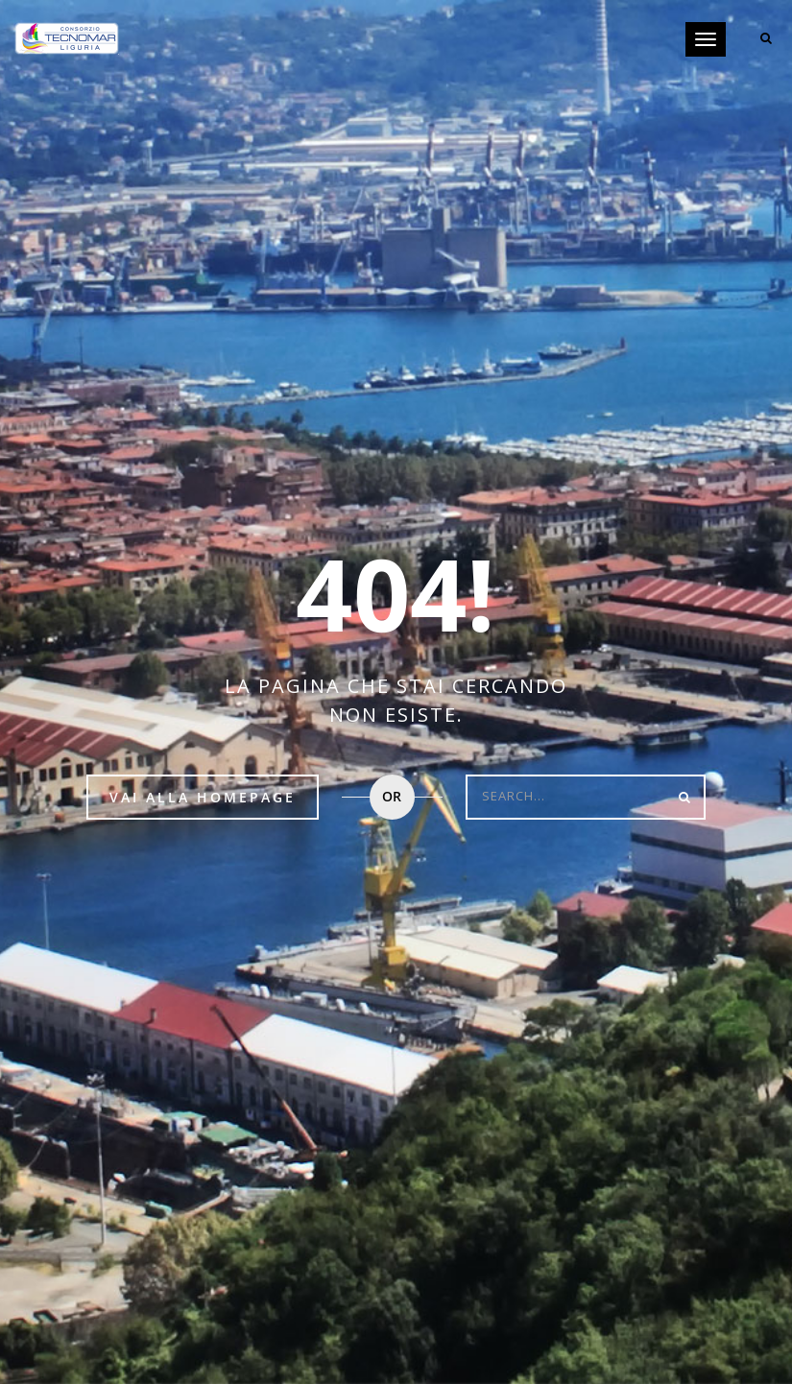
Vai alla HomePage (202, 797)
